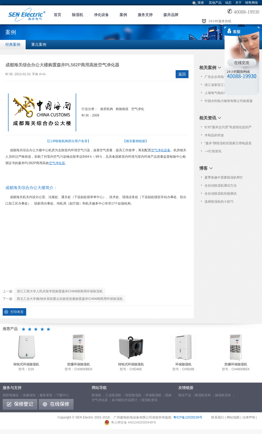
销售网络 (251, 3)
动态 (228, 3)
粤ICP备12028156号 (187, 417)
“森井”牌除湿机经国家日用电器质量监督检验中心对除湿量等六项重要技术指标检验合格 (229, 144)
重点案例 (38, 44)
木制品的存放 (214, 135)
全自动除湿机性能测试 (221, 193)
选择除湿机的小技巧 (219, 201)
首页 (57, 15)
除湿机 (77, 15)
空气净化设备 (160, 150)
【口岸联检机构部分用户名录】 (68, 141)
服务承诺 (46, 395)
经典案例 (12, 44)
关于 (238, 3)
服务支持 (145, 15)
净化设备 (101, 15)
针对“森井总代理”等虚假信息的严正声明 (228, 128)
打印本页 (17, 312)
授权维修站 (11, 395)
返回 (182, 74)
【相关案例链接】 (135, 141)
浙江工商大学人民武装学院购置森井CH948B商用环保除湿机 (60, 291)
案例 (123, 15)
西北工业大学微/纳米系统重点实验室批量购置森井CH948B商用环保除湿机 (70, 299)
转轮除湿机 (133, 395)
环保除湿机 (153, 395)
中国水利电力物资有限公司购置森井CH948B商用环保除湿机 (229, 102)
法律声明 (248, 417)
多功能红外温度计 (124, 400)
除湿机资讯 (149, 400)
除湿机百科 (203, 395)
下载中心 (62, 395)
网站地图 (233, 417)
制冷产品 (184, 395)
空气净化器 (57, 163)
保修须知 (29, 395)
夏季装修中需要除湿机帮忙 (224, 177)
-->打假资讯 (213, 151)
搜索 (201, 3)
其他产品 (215, 3)
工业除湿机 (113, 395)
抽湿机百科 (223, 395)
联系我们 (217, 417)
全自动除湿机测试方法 (221, 185)
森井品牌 (170, 15)
